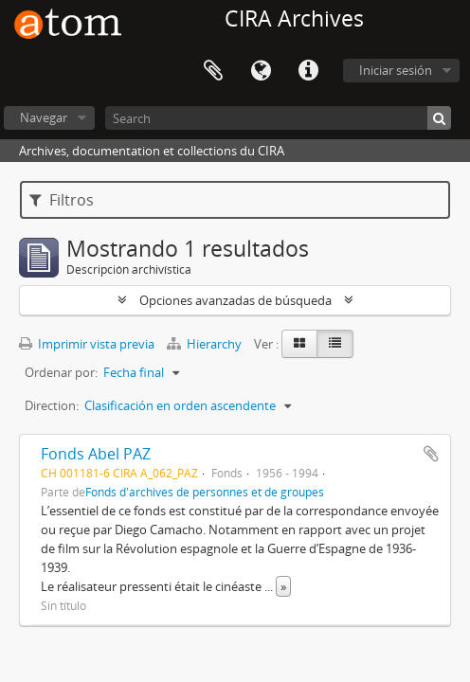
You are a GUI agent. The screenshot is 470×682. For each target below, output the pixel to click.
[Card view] (299, 344)
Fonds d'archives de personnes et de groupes (204, 491)
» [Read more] (283, 586)
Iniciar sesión (395, 70)
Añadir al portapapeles (431, 453)
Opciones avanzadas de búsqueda (235, 300)
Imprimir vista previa (86, 343)
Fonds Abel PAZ (96, 453)
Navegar (43, 117)
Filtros (61, 199)
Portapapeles (213, 71)
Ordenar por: (61, 372)
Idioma (260, 71)
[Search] (278, 118)
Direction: (52, 405)
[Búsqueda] (439, 118)
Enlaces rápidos (308, 71)
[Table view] (334, 344)
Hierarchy (205, 343)
